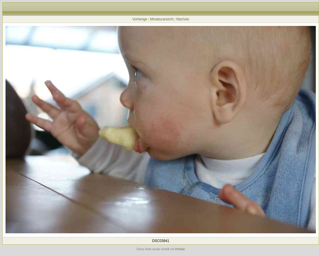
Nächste (182, 19)
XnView (180, 249)
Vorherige (139, 19)
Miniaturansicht (161, 19)
